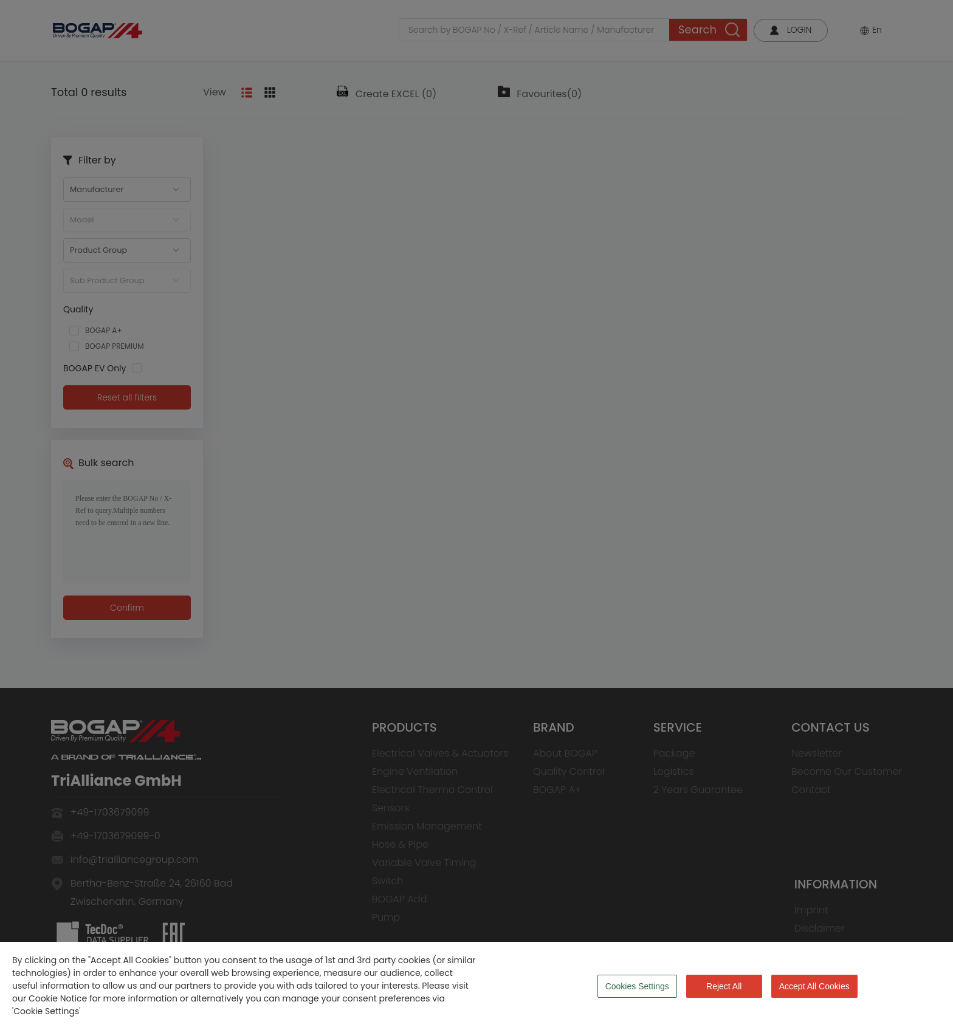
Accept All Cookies (814, 986)
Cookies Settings (637, 986)
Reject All (723, 986)
